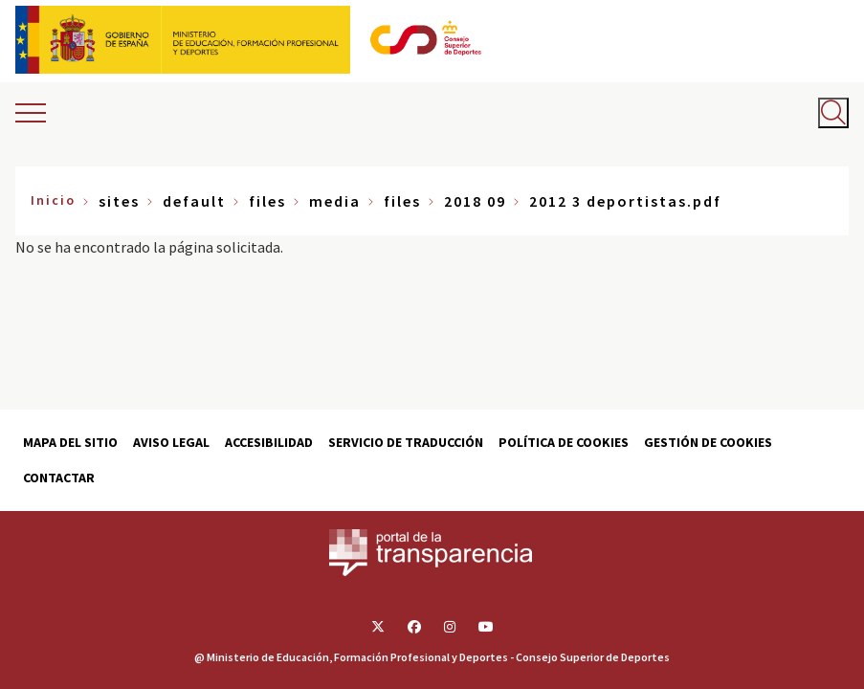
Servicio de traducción (405, 442)
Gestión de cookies (708, 442)
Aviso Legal (171, 442)
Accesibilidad (269, 442)
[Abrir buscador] (833, 113)
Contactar (59, 477)
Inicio (53, 200)
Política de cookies (563, 442)
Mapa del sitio (70, 442)
